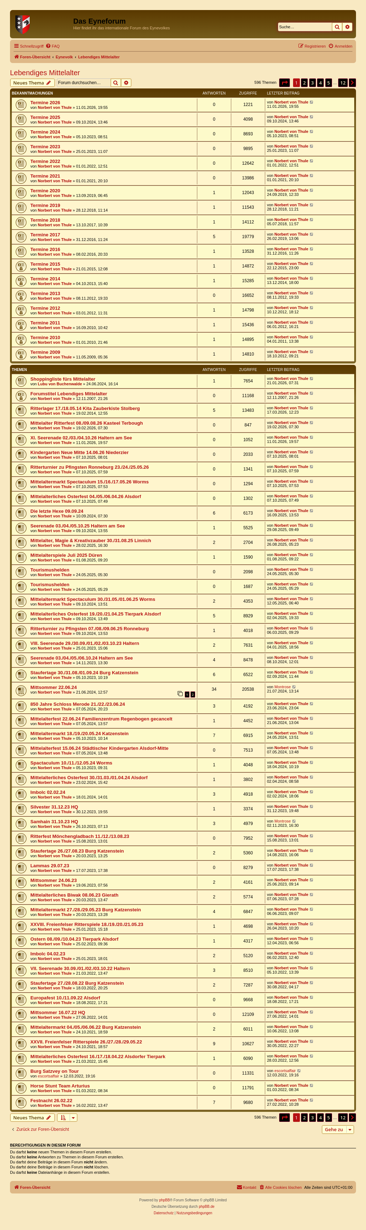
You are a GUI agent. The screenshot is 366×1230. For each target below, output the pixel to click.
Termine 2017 (45, 234)
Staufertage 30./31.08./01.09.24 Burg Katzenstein (84, 672)
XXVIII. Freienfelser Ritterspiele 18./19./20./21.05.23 (86, 924)
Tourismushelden (49, 570)
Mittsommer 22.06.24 (53, 687)
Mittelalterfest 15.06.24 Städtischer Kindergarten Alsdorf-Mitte (99, 748)
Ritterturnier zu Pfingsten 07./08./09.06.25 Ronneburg (89, 628)
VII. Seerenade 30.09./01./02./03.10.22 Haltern (80, 968)
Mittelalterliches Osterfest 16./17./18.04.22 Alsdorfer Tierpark (97, 1056)
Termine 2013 (45, 293)
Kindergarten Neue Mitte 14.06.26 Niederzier (79, 452)
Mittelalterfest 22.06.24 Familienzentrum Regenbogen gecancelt (101, 719)
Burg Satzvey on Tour (54, 1071)
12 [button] (343, 82)
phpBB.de (206, 1207)
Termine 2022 (45, 161)
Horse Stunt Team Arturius (60, 1086)
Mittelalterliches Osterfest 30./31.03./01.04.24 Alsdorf (89, 777)
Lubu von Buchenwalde (60, 384)
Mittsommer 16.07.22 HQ (57, 1012)
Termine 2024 (45, 132)
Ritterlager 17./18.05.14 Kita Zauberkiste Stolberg (85, 408)
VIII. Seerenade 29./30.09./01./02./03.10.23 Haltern (84, 643)
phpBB (164, 1200)
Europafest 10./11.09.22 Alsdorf (65, 997)
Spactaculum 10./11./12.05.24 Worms (71, 763)
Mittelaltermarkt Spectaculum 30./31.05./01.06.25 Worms (92, 599)
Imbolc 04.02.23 (47, 953)
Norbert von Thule (55, 107)
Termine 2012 (45, 308)
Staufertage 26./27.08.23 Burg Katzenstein (77, 851)
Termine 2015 (45, 264)
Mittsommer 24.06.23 (53, 880)
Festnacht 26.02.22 (51, 1100)
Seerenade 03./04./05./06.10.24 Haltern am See (81, 658)
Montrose (282, 687)
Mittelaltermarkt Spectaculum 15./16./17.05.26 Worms (89, 481)
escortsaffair (48, 1076)
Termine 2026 (45, 102)
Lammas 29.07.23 (49, 865)
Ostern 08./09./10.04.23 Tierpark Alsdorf (74, 939)
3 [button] (312, 82)
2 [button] (304, 82)
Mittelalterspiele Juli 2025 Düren (66, 555)
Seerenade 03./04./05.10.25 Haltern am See (77, 526)
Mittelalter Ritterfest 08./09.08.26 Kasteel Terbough (86, 423)
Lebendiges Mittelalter (45, 73)
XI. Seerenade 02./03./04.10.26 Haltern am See (81, 437)
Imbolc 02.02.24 (47, 792)
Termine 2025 (45, 117)
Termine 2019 (45, 205)
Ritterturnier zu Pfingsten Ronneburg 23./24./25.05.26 (89, 467)
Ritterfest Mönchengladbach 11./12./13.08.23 (79, 836)
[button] (284, 82)
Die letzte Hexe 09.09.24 (56, 511)
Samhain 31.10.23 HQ (54, 821)
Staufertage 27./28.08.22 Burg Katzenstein (77, 983)
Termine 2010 (45, 337)
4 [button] (320, 82)
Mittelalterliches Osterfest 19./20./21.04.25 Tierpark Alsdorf (95, 614)
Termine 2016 (45, 249)
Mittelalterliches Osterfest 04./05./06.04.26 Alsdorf (85, 496)
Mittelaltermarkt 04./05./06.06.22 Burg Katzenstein (85, 1027)
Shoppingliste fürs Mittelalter (62, 379)
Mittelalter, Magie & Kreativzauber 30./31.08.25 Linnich (90, 540)
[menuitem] (52, 46)
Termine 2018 (45, 220)
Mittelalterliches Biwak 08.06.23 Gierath (74, 895)
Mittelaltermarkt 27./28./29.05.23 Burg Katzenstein (85, 909)
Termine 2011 (45, 322)
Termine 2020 (45, 190)
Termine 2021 (45, 176)
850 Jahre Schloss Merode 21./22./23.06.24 (77, 704)
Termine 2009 (45, 352)
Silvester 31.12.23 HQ (54, 807)
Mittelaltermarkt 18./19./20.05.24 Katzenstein (79, 733)
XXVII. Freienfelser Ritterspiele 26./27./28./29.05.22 (86, 1042)
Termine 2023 (45, 146)
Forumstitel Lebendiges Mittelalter (68, 393)
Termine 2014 (45, 278)
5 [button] (328, 82)
